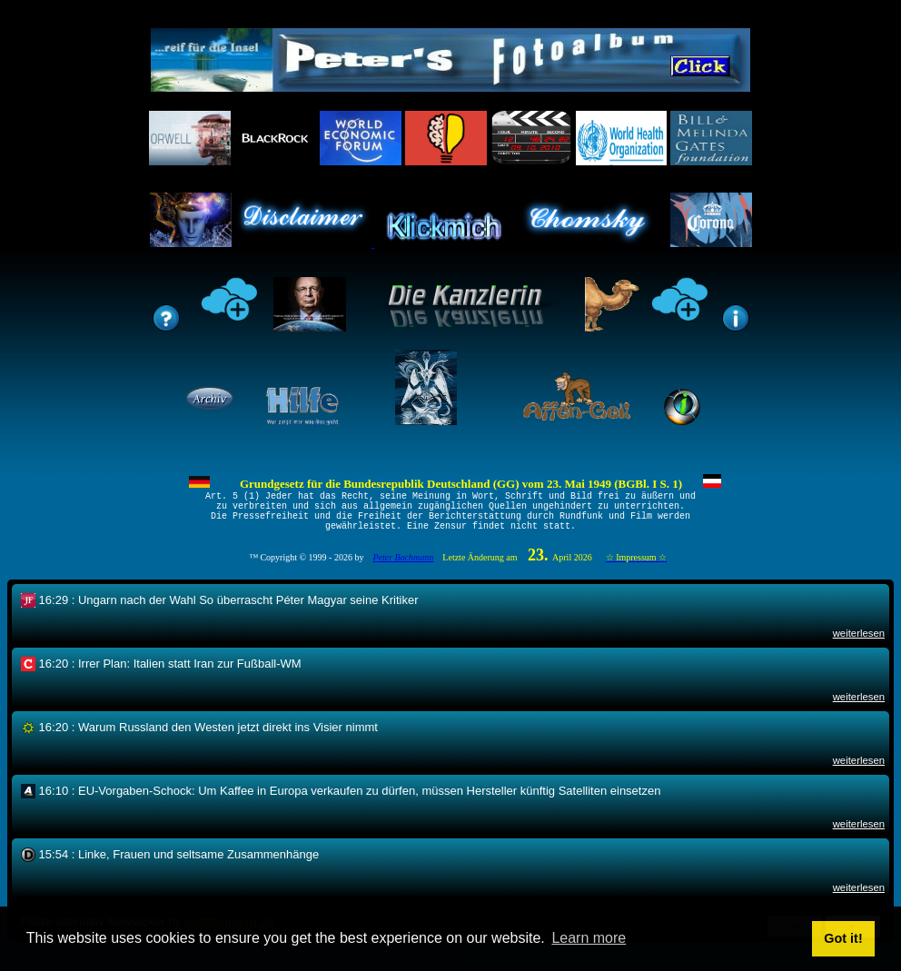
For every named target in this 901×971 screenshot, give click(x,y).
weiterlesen (859, 644)
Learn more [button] (588, 938)
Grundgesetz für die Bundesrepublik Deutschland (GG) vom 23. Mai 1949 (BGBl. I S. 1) (461, 483)
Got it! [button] (843, 938)
